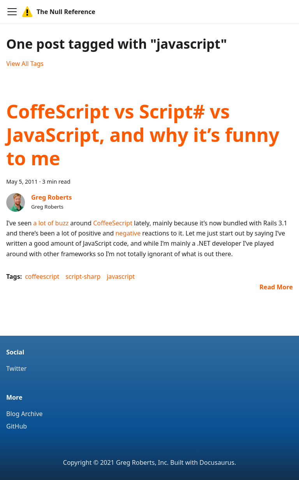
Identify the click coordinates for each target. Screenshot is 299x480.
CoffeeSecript (112, 223)
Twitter (16, 368)
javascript (121, 276)
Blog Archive (24, 413)
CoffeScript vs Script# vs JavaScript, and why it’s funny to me (142, 135)
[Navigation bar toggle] (12, 12)
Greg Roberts (51, 197)
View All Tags (25, 63)
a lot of (43, 223)
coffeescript (42, 276)
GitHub (16, 426)
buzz (62, 223)
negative (128, 233)
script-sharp (82, 276)
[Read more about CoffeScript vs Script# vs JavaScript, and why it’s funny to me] (276, 287)
